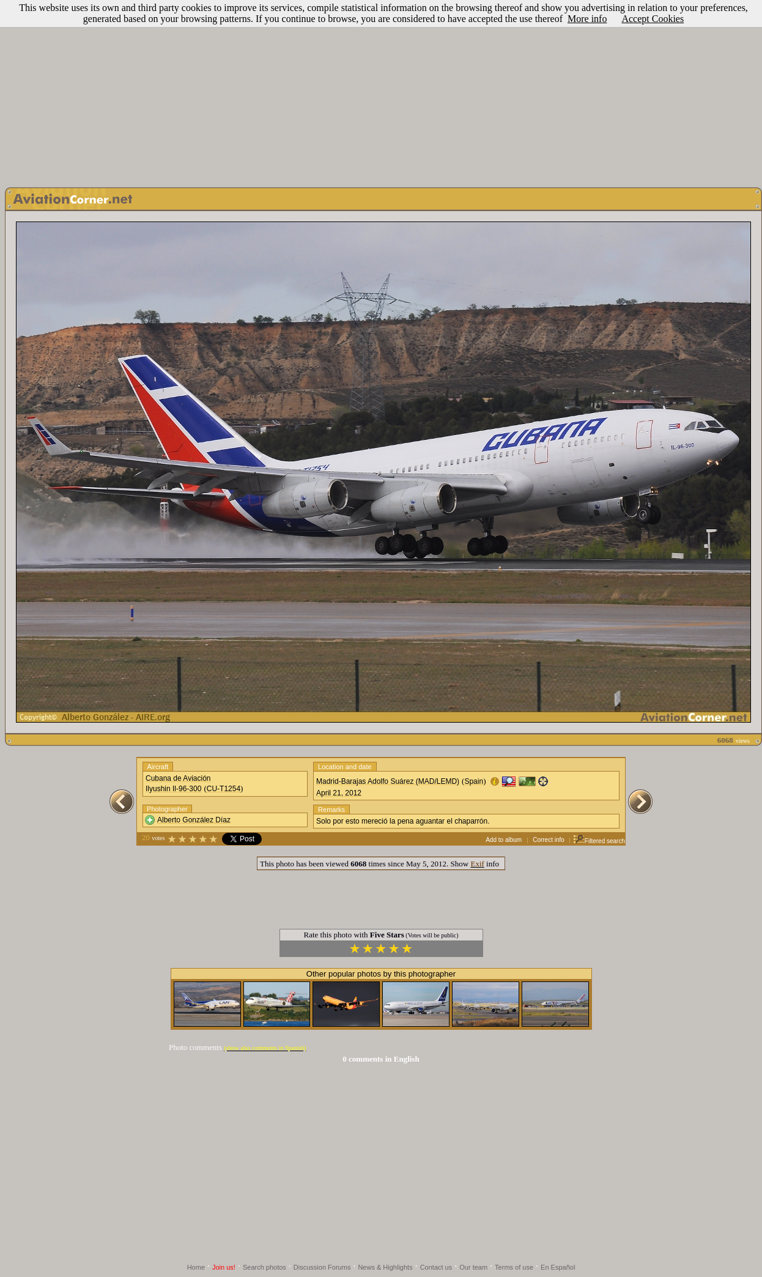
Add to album (504, 839)
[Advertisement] (381, 90)
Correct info (548, 839)
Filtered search (599, 841)
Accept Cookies (652, 18)
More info (587, 18)
